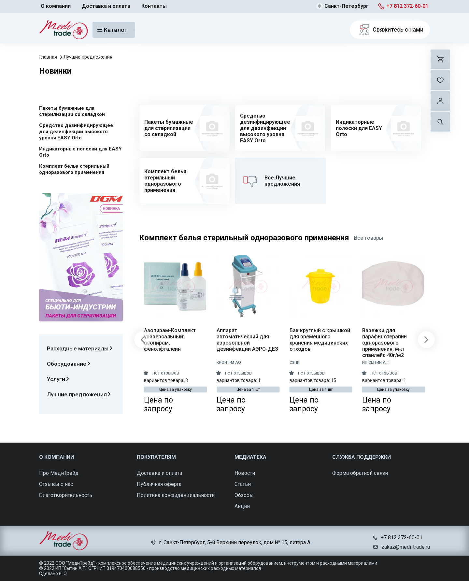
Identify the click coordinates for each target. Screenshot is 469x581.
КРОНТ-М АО (229, 362)
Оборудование (68, 364)
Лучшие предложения (88, 57)
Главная (48, 57)
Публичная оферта (159, 484)
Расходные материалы (79, 348)
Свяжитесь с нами (389, 29)
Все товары (368, 237)
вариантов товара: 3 (166, 380)
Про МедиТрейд (58, 473)
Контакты (154, 6)
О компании (56, 6)
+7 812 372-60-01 (407, 6)
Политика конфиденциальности (176, 495)
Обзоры (244, 495)
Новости (244, 473)
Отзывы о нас (56, 484)
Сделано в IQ (53, 573)
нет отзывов (165, 373)
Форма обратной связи (360, 473)
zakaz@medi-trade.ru (405, 547)
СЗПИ (295, 362)
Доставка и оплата (106, 6)
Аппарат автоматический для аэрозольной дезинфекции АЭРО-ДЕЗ (247, 339)
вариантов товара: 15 (313, 380)
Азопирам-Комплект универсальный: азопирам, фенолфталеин (170, 339)
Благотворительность (65, 495)
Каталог (112, 29)
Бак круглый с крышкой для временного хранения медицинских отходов (320, 339)
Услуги (58, 379)
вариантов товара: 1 (239, 380)
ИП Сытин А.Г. (376, 362)
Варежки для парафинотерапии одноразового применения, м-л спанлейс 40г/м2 (384, 342)
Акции (242, 506)
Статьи (242, 484)
